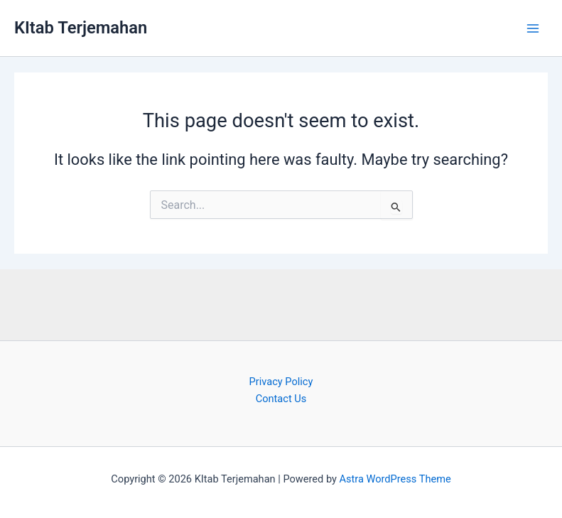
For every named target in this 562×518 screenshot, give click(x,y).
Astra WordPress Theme (395, 479)
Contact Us (281, 398)
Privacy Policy (281, 381)
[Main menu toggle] (533, 28)
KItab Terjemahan (80, 28)
